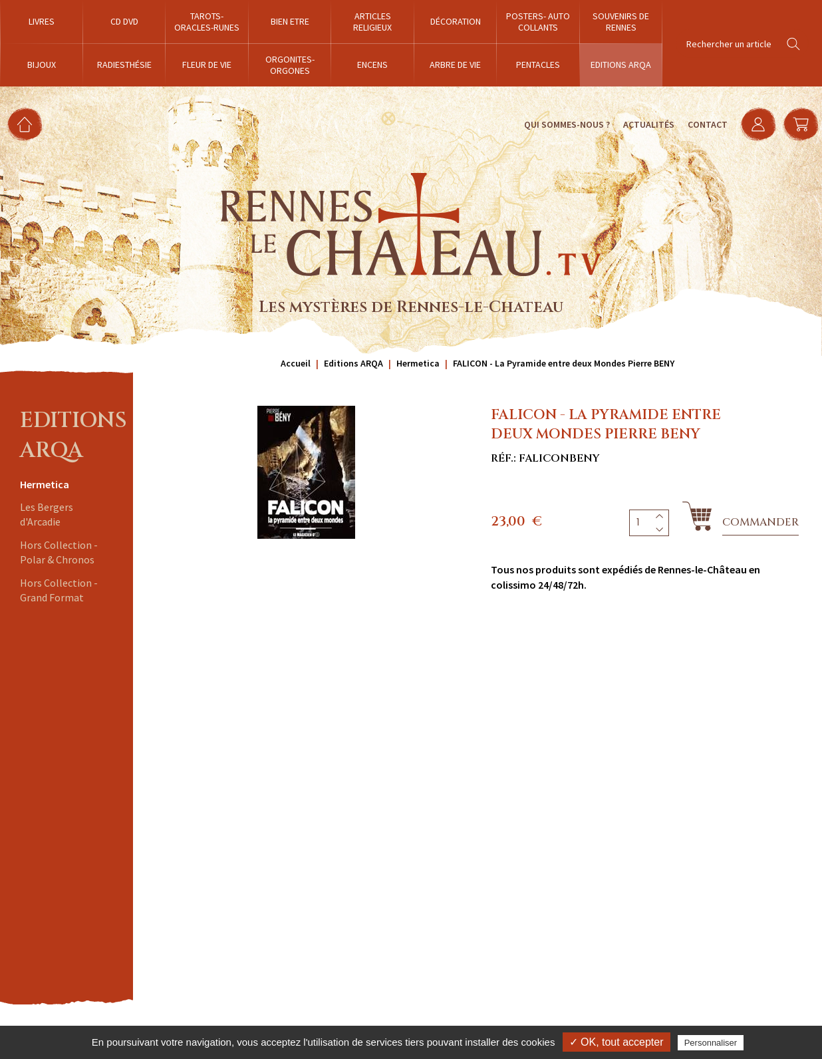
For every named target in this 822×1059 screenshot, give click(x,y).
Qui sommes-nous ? (566, 124)
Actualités (648, 124)
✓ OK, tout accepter (616, 1042)
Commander (760, 522)
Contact (707, 124)
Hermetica (44, 484)
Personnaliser (711, 1043)
